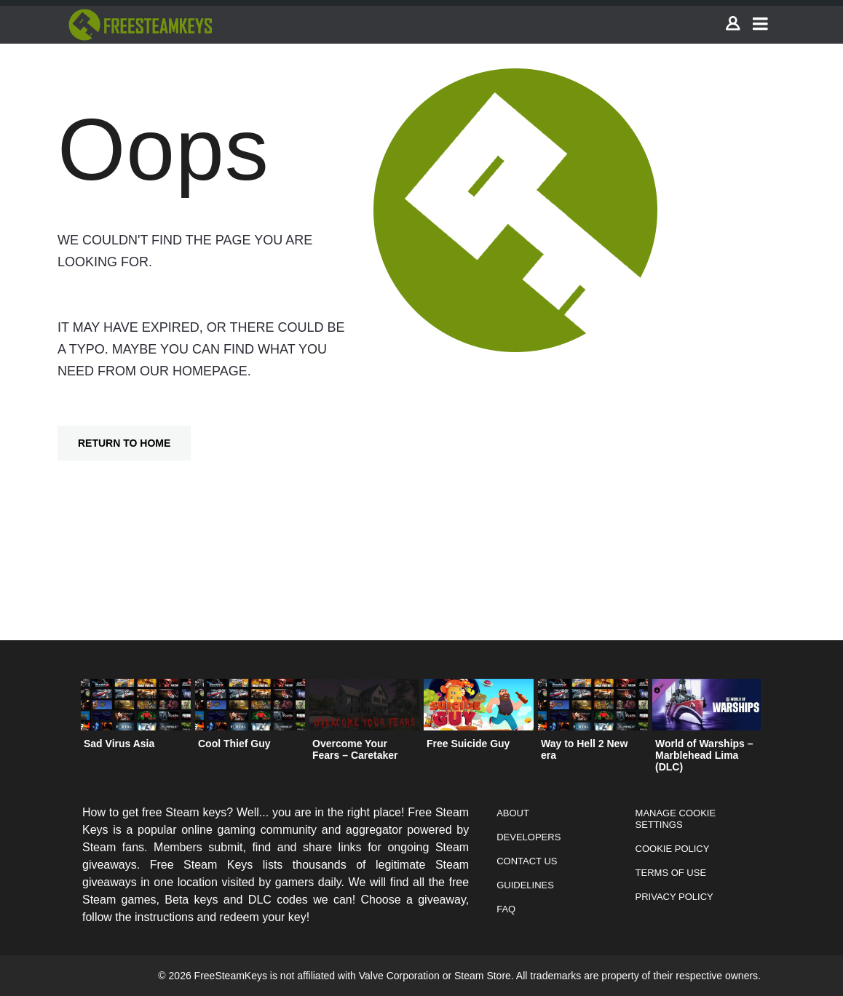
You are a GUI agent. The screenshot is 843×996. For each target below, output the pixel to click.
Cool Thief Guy (234, 743)
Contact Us (526, 861)
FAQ (505, 909)
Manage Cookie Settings (676, 819)
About (512, 813)
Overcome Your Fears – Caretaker (355, 749)
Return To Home (124, 443)
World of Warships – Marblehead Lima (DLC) (704, 755)
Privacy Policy (674, 896)
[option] (136, 718)
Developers (528, 837)
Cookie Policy (673, 848)
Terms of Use (671, 872)
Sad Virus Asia (119, 743)
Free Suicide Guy (468, 743)
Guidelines (525, 885)
